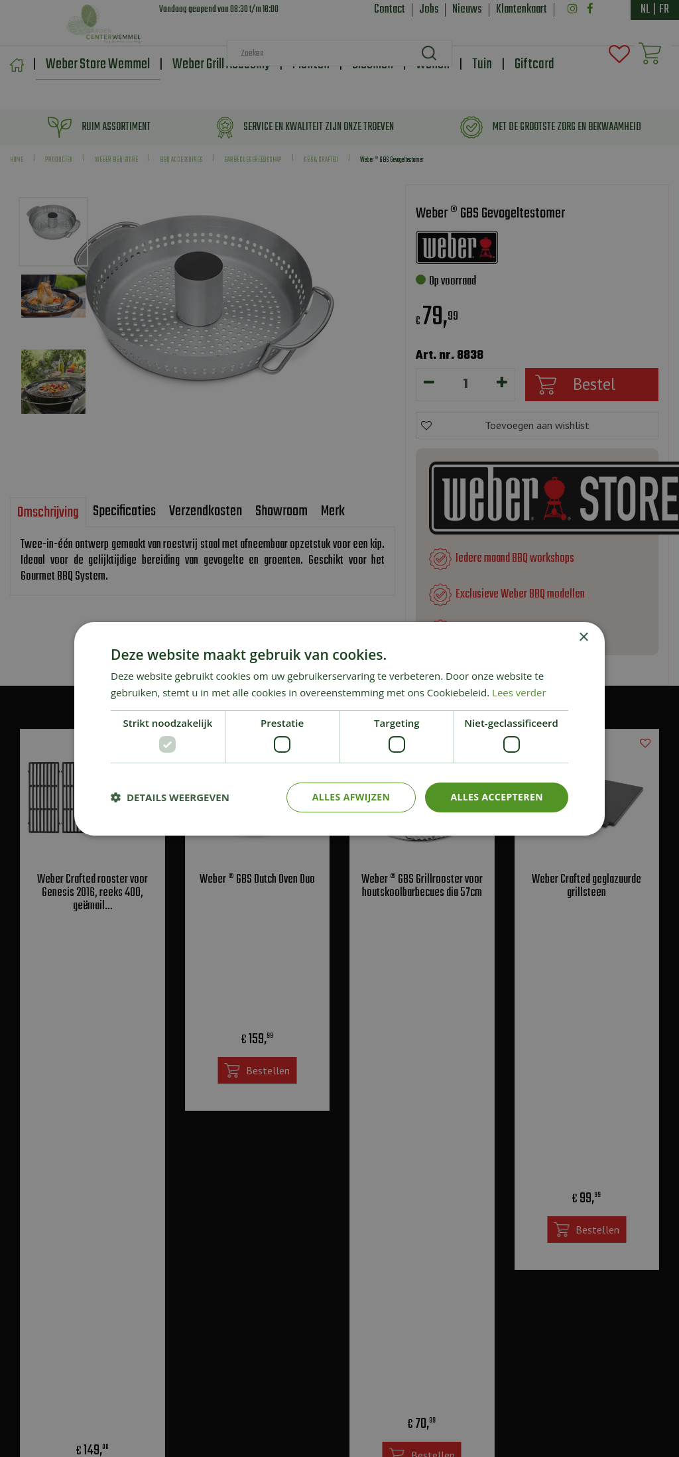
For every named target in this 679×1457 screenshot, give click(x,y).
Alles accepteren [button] (496, 797)
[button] (170, 797)
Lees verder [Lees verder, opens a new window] (519, 692)
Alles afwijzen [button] (351, 797)
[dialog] (339, 728)
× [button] (583, 637)
